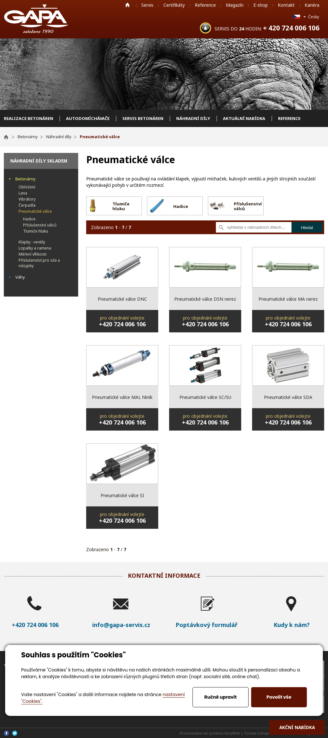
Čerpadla (27, 205)
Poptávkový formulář (206, 625)
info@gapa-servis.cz (121, 625)
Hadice (29, 219)
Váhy (20, 277)
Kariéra (312, 5)
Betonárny (25, 179)
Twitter (14, 733)
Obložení (27, 187)
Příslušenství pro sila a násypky (39, 263)
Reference (205, 5)
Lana (23, 193)
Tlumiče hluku (35, 231)
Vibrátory (27, 199)
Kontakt (286, 5)
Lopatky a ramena (35, 248)
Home (127, 5)
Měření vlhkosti (32, 254)
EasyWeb (232, 733)
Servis (147, 5)
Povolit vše (278, 697)
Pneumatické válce (35, 211)
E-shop (260, 5)
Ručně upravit (220, 697)
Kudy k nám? (292, 625)
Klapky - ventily (32, 242)
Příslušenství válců (39, 225)
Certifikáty (174, 5)
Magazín (234, 5)
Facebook (6, 733)
